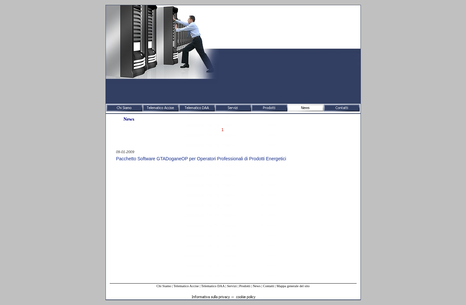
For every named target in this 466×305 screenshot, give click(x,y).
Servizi (232, 286)
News (257, 286)
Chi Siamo (163, 286)
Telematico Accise (186, 286)
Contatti (268, 286)
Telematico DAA (213, 286)
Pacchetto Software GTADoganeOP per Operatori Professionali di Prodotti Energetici (201, 158)
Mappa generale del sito (292, 286)
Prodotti (244, 286)
